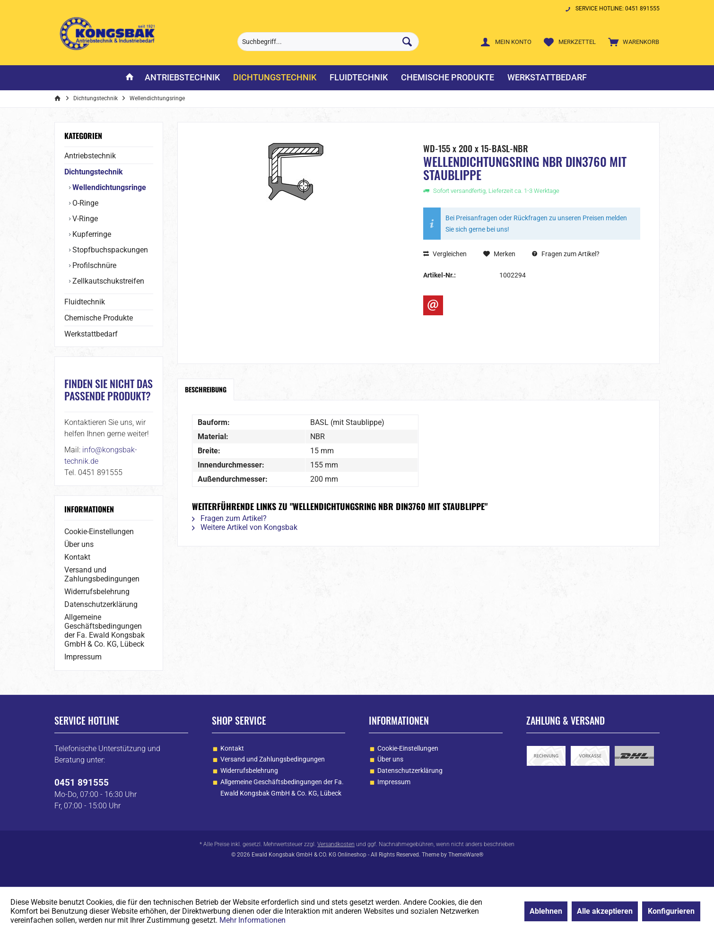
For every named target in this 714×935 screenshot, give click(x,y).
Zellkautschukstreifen (107, 281)
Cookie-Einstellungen (99, 531)
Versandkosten (336, 844)
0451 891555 (81, 782)
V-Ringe (84, 218)
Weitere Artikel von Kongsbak (244, 527)
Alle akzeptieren (605, 911)
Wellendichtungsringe (108, 187)
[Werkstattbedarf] (547, 77)
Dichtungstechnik (93, 171)
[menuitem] (631, 41)
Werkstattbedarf (91, 333)
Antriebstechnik (90, 155)
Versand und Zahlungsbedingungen (101, 574)
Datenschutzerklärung (101, 604)
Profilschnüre (93, 265)
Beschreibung (205, 389)
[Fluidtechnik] (358, 77)
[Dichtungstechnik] (274, 77)
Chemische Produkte (98, 317)
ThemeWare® (465, 854)
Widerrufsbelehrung (97, 591)
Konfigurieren (671, 911)
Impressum (83, 656)
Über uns (79, 544)
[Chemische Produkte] (447, 77)
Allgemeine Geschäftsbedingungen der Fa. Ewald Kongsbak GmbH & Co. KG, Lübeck (104, 631)
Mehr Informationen (252, 920)
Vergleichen (445, 254)
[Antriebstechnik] (182, 77)
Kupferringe (90, 234)
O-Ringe (84, 203)
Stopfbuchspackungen (109, 249)
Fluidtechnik (84, 301)
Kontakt (77, 557)
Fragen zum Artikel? (566, 254)
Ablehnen (546, 911)
